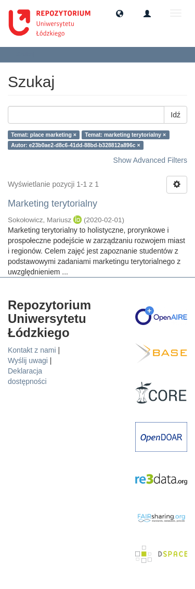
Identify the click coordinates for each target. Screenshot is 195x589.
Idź (175, 115)
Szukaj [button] (28, 54)
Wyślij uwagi (28, 360)
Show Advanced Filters (150, 160)
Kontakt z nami (32, 350)
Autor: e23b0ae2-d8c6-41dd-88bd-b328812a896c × (75, 145)
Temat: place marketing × (43, 134)
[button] (119, 13)
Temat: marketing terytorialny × (125, 134)
